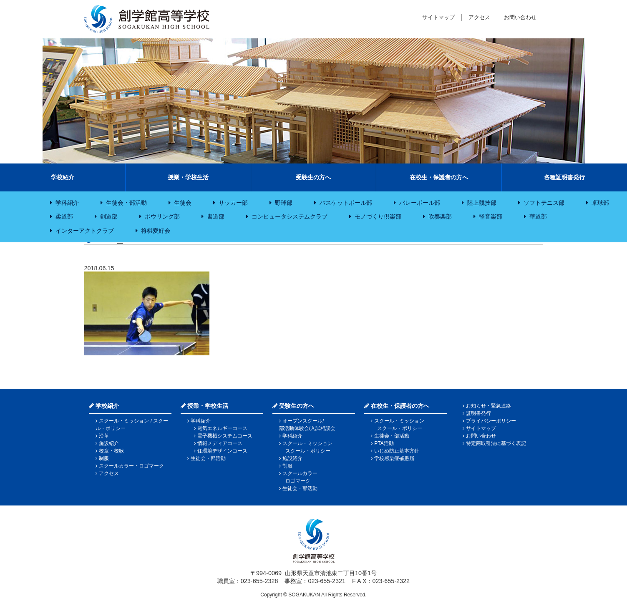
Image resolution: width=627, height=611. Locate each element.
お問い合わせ (520, 17)
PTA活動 (383, 443)
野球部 (283, 202)
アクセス (479, 17)
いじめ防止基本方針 (396, 451)
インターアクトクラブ (84, 230)
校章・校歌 (111, 451)
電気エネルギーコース (222, 428)
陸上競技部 (481, 202)
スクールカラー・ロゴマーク (131, 466)
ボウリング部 (162, 216)
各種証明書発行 (564, 177)
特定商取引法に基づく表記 (496, 443)
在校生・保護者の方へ (439, 177)
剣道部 (109, 216)
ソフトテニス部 (544, 202)
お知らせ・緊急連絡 (488, 406)
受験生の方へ (313, 177)
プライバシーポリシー (491, 421)
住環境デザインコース (222, 451)
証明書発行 (478, 413)
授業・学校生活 (188, 177)
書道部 (215, 216)
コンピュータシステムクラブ (289, 216)
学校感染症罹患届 (394, 458)
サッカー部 (233, 202)
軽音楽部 (490, 216)
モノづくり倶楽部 (378, 216)
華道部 (538, 216)
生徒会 (182, 202)
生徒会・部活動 (126, 202)
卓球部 (600, 202)
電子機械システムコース (224, 436)
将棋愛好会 (155, 230)
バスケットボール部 (346, 202)
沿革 (104, 436)
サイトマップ (438, 17)
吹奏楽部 (440, 216)
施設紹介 (109, 443)
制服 (104, 458)
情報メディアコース (219, 443)
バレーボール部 (419, 202)
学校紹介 (62, 177)
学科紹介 (67, 202)
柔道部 (64, 216)
